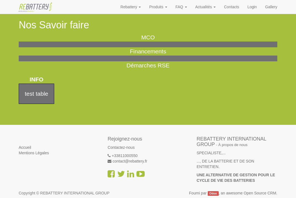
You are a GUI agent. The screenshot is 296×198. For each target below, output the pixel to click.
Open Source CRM (260, 193)
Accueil (25, 147)
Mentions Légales (34, 153)
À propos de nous (233, 145)
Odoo (213, 193)
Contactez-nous (121, 147)
